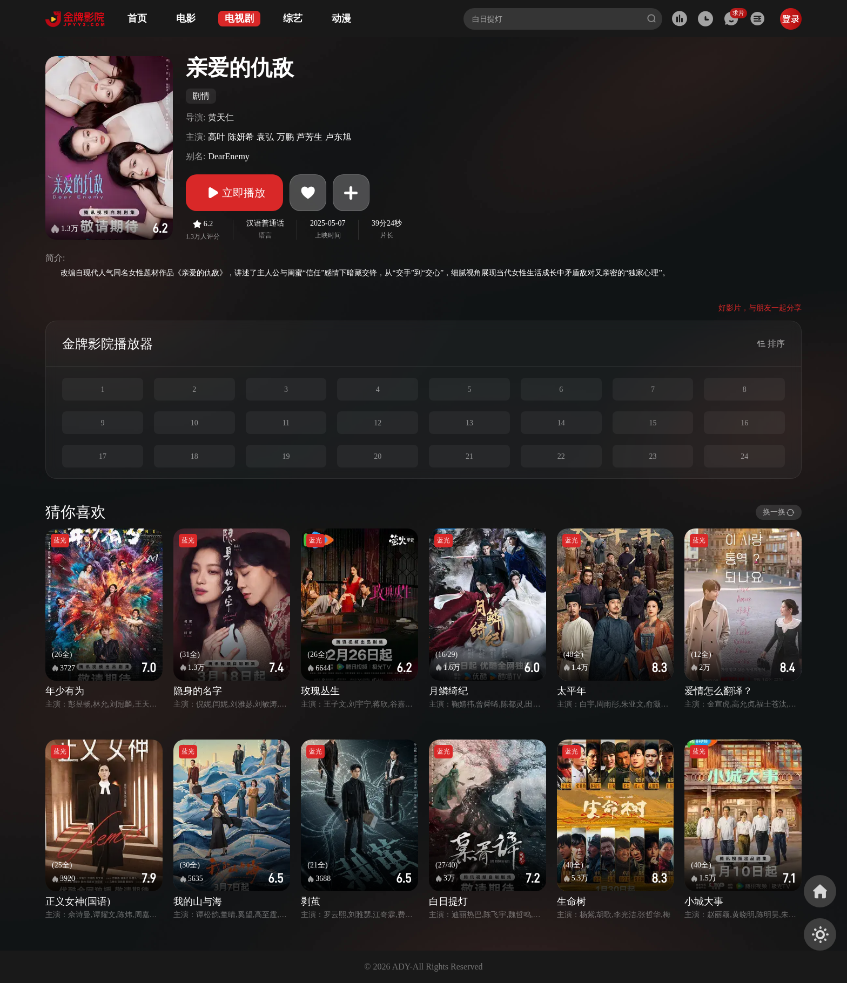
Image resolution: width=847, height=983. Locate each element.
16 (744, 423)
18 (194, 456)
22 (561, 456)
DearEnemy (228, 156)
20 (377, 456)
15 (652, 423)
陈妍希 (241, 136)
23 (652, 456)
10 (194, 423)
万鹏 (285, 136)
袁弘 (265, 136)
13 (469, 423)
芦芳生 (309, 136)
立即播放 (234, 193)
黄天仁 (221, 117)
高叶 (216, 136)
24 (744, 456)
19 (286, 456)
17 (102, 456)
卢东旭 (338, 136)
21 (469, 456)
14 (561, 423)
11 (286, 423)
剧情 (201, 95)
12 (377, 423)
